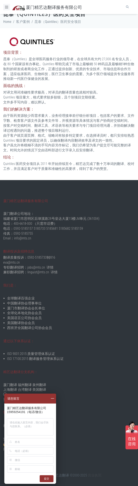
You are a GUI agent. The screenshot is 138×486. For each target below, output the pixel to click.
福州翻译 (25, 385)
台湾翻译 (25, 390)
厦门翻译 (10, 385)
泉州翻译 (39, 385)
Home (7, 22)
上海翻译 (10, 390)
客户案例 (23, 22)
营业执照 (95, 475)
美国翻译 (39, 390)
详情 (50, 267)
